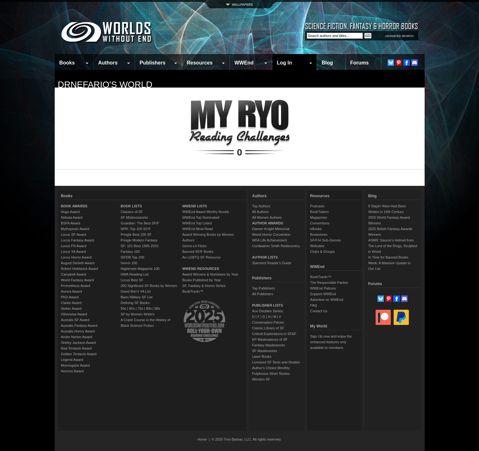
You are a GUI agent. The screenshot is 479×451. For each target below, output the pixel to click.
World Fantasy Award (77, 280)
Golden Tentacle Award (79, 354)
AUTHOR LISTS (265, 257)
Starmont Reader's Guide (271, 263)
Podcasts (317, 206)
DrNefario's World (105, 84)
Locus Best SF (132, 280)
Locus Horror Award (76, 257)
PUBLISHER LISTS (267, 305)
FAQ (313, 305)
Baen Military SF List (137, 297)
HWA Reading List (135, 274)
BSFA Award (70, 223)
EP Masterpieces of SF (269, 339)
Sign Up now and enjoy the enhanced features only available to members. (331, 342)
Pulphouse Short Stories (271, 373)
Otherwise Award (74, 314)
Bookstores (319, 234)
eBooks (316, 229)
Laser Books (261, 356)
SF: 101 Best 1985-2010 (139, 246)
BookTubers (319, 212)
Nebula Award (72, 217)
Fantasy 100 (130, 251)
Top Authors (261, 206)
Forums (359, 62)
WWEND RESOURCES (200, 269)
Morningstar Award (75, 365)
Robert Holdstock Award (79, 269)
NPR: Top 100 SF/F (136, 229)
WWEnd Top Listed (197, 223)
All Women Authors (266, 217)
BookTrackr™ (192, 291)
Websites (317, 246)
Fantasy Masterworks (268, 345)
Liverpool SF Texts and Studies (276, 362)
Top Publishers (263, 288)
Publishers (153, 62)
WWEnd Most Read (197, 229)
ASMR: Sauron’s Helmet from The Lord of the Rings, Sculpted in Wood (392, 245)
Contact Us (318, 311)
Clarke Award (71, 303)
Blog (327, 62)
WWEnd (244, 62)
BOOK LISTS (131, 206)
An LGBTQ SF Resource (201, 257)
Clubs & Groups (322, 251)
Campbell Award (73, 274)
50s (123, 308)
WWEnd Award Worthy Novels (205, 212)
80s (149, 308)
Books (67, 62)
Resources (200, 62)
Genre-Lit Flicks (194, 246)
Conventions (319, 223)
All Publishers (262, 294)
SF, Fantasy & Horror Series (203, 286)
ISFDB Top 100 (132, 257)
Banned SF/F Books (197, 251)
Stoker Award (71, 308)
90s (157, 308)
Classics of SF (132, 212)
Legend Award (72, 360)
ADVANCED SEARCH (399, 36)
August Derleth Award (78, 263)
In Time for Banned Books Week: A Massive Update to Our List (389, 263)
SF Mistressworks (134, 217)
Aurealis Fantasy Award (79, 325)
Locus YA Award (73, 251)
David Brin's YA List (136, 291)
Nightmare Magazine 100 (140, 269)
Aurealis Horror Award (78, 331)
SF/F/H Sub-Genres (325, 240)
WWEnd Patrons (323, 288)
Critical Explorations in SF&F (274, 334)
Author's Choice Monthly (271, 368)
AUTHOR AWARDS (267, 223)
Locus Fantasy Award (77, 240)
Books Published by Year (201, 280)
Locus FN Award (74, 246)
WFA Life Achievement (269, 240)
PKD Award (70, 297)
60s (132, 308)
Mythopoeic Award (75, 229)
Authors (108, 62)
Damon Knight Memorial (270, 229)
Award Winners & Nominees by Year (210, 274)
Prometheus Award (75, 286)
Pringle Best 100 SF (136, 234)
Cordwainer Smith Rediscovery (276, 246)
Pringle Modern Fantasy (139, 240)
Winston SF (261, 379)
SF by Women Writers (138, 314)
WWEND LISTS (194, 206)
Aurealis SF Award (75, 320)
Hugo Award (70, 212)
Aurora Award (71, 291)
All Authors (260, 212)
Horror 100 (129, 263)
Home (202, 439)
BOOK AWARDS (74, 206)
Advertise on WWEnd (326, 300)
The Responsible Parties (329, 282)
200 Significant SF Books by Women (149, 286)
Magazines (318, 217)
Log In (284, 62)
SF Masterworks (264, 351)
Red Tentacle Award (76, 348)
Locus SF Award (73, 234)
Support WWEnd (323, 294)
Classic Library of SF (268, 328)
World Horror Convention (271, 234)
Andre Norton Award (76, 337)
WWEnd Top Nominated (200, 217)
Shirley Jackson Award (78, 342)
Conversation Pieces (268, 322)
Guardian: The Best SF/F (140, 223)
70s (140, 308)
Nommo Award (72, 371)
